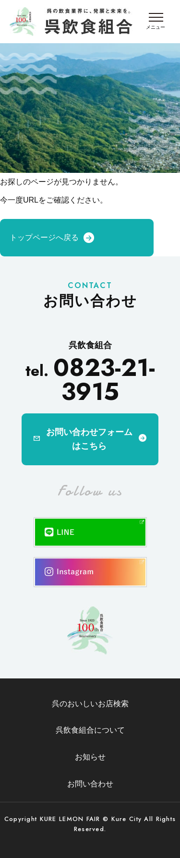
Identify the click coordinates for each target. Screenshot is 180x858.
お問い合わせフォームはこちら (89, 439)
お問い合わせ (90, 784)
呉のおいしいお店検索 (90, 704)
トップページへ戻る (44, 237)
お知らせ (90, 757)
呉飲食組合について (90, 730)
